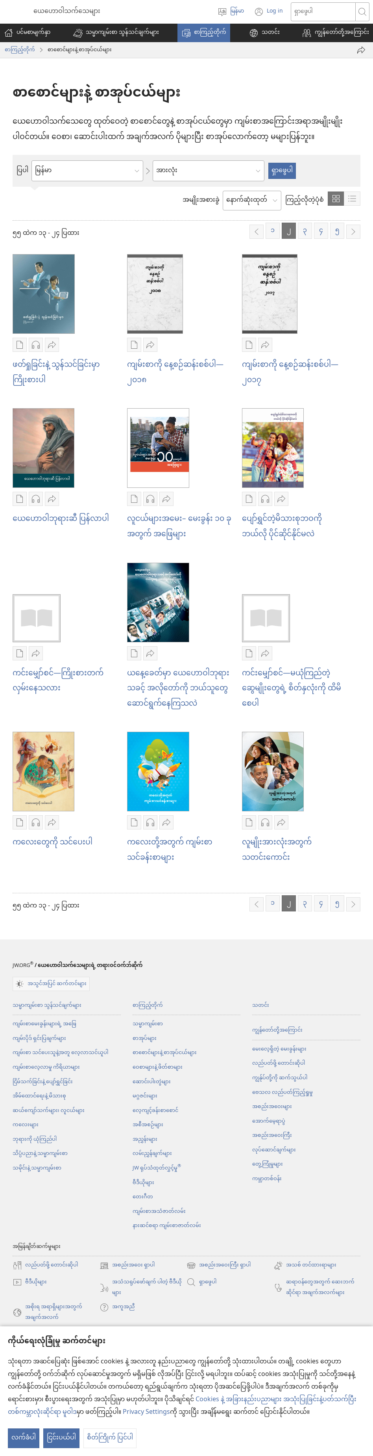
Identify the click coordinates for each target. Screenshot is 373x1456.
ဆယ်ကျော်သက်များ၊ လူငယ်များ (49, 1110)
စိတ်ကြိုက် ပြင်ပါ (110, 1438)
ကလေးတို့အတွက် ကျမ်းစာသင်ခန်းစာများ (169, 850)
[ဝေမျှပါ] (361, 50)
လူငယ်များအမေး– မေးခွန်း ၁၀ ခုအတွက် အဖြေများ (179, 527)
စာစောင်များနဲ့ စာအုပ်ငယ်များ (165, 1052)
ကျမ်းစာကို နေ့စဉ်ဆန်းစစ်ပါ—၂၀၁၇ (290, 373)
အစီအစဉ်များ (148, 1125)
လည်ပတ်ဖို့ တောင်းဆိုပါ (278, 1063)
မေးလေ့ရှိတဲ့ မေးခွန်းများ (279, 1049)
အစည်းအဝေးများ (272, 1106)
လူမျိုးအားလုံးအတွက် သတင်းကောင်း (277, 850)
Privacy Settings (146, 1412)
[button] (116, 33)
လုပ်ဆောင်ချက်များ (274, 1150)
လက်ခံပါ (23, 1438)
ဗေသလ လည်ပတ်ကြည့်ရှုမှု (282, 1092)
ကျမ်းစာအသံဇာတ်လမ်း (159, 1211)
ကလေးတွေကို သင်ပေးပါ (52, 842)
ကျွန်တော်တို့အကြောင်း (277, 1030)
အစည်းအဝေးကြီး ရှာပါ (218, 1265)
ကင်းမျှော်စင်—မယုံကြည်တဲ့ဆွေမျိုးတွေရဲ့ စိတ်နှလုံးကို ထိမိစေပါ (291, 688)
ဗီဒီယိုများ (143, 1182)
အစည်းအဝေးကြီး (272, 1135)
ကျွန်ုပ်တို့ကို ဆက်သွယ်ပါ (279, 1078)
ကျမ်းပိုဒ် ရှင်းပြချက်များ (39, 1038)
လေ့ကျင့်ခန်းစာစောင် (155, 1110)
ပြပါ (22, 171)
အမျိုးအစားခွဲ (201, 200)
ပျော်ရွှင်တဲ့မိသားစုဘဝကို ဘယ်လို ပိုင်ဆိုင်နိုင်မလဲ (282, 527)
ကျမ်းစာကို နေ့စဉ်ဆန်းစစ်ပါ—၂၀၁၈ (175, 373)
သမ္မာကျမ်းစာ (148, 1024)
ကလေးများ (26, 1125)
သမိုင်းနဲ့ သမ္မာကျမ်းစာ (37, 1168)
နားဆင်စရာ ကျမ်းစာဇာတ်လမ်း (167, 1225)
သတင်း (260, 1005)
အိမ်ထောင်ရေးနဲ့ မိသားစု (39, 1096)
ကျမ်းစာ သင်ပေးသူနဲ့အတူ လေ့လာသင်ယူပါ (60, 1052)
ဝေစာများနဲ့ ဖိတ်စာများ (158, 1067)
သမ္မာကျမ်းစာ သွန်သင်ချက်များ (47, 1005)
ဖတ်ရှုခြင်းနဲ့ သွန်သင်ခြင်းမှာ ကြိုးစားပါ (56, 373)
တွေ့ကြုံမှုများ (267, 1164)
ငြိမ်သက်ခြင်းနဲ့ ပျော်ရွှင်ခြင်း (43, 1082)
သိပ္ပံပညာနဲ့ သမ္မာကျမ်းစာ (40, 1153)
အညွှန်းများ (145, 1139)
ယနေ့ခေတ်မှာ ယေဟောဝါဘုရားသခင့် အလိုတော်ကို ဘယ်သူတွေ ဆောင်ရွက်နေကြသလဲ (178, 688)
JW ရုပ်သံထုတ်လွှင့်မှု (157, 1168)
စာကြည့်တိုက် (20, 50)
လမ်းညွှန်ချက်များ (152, 1153)
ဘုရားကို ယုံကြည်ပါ (35, 1139)
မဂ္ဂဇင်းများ (145, 1096)
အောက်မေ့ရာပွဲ (268, 1121)
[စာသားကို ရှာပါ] (323, 11)
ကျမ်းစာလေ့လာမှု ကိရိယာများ (46, 1067)
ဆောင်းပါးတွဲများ (152, 1082)
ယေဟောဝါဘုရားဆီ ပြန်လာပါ (61, 519)
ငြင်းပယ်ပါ (61, 1438)
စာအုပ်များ (145, 1038)
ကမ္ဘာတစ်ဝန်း (267, 1179)
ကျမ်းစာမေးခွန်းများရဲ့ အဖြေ (44, 1024)
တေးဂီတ (143, 1197)
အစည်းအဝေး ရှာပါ (127, 1265)
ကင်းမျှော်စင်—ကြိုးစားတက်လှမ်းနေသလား (58, 681)
